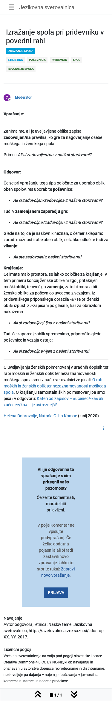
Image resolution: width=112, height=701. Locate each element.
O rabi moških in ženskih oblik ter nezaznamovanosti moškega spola (55, 386)
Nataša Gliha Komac (58, 415)
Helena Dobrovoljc (20, 415)
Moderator (23, 97)
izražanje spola (20, 50)
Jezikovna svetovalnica (46, 7)
